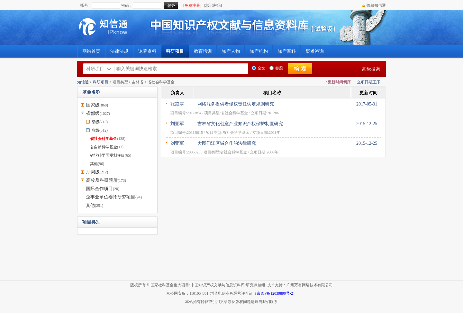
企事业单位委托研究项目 (110, 197)
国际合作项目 (99, 188)
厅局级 (93, 172)
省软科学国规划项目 (107, 155)
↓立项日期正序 (367, 82)
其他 (94, 163)
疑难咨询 (315, 51)
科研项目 (100, 82)
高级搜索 (371, 69)
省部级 (93, 113)
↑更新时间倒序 (338, 82)
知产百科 (287, 51)
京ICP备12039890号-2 (275, 293)
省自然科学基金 (103, 147)
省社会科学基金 (103, 138)
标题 (276, 68)
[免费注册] (192, 5)
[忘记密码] (213, 5)
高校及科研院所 (102, 180)
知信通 (83, 82)
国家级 (93, 105)
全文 (258, 68)
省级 (95, 130)
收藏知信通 (376, 5)
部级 (95, 122)
